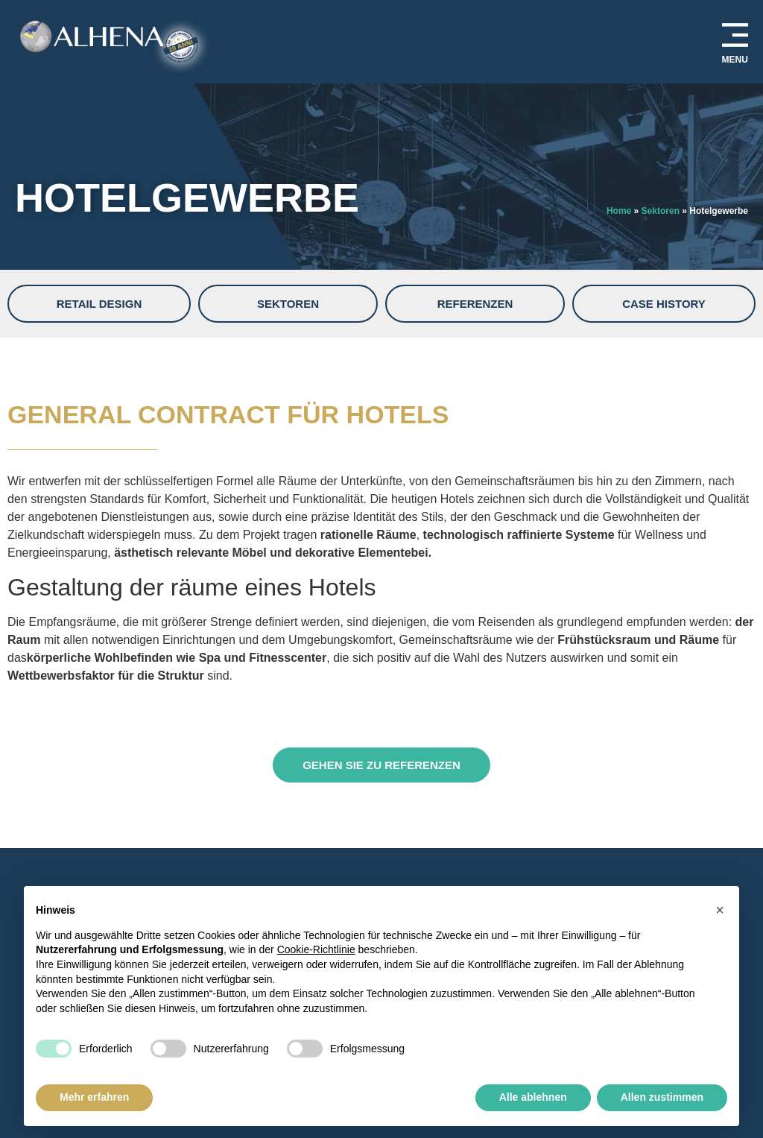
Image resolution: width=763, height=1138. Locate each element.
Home (619, 211)
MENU (735, 59)
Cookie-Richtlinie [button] (316, 949)
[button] (720, 910)
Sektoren (661, 211)
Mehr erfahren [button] (94, 1097)
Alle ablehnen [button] (533, 1097)
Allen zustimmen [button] (662, 1097)
